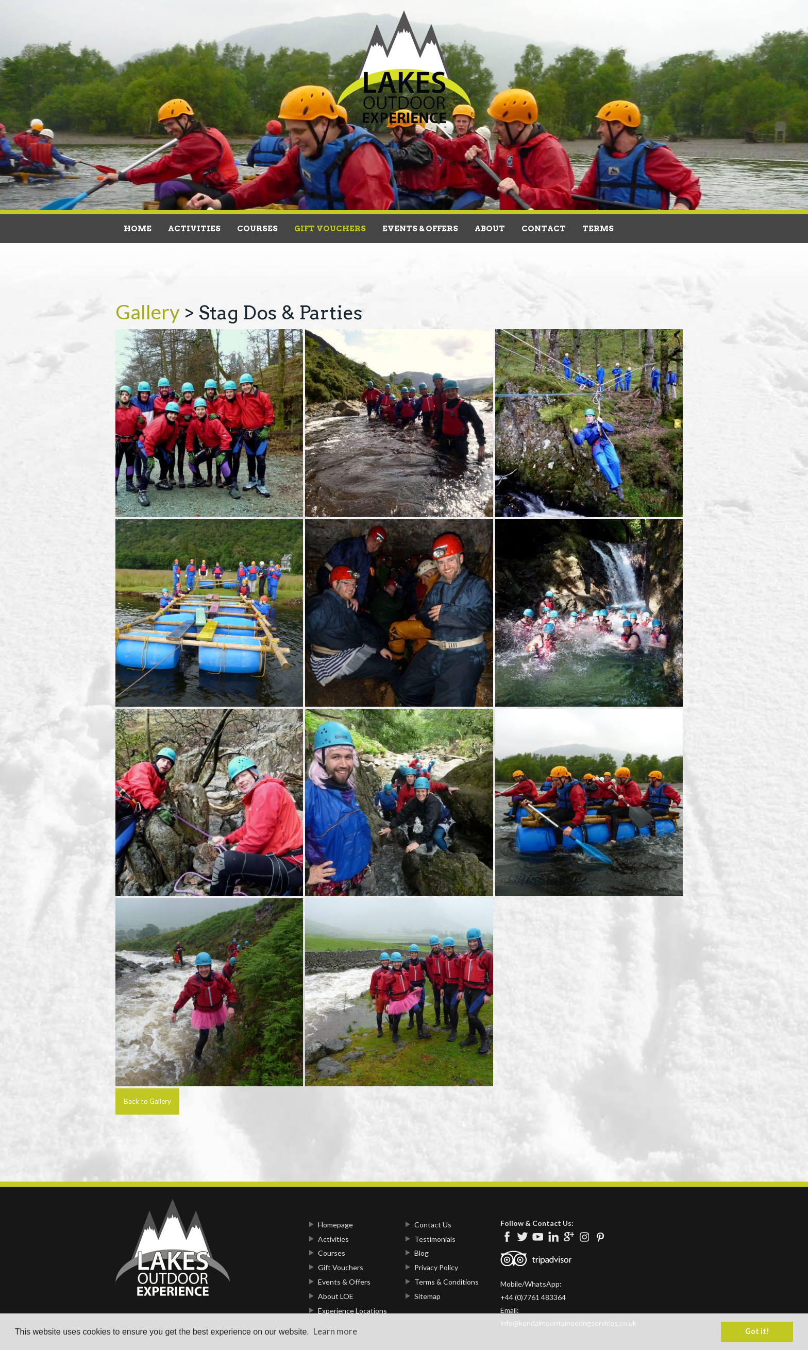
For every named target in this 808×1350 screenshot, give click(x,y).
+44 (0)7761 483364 (533, 1297)
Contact (543, 228)
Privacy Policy (436, 1267)
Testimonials (435, 1239)
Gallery (147, 311)
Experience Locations (352, 1310)
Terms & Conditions (446, 1281)
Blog (421, 1253)
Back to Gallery (147, 1101)
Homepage (335, 1224)
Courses (257, 228)
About (490, 228)
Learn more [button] (335, 1331)
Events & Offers (420, 228)
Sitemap (427, 1296)
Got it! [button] (757, 1331)
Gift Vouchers (330, 228)
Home (138, 228)
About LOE (336, 1296)
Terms (598, 228)
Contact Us (432, 1224)
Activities (194, 228)
